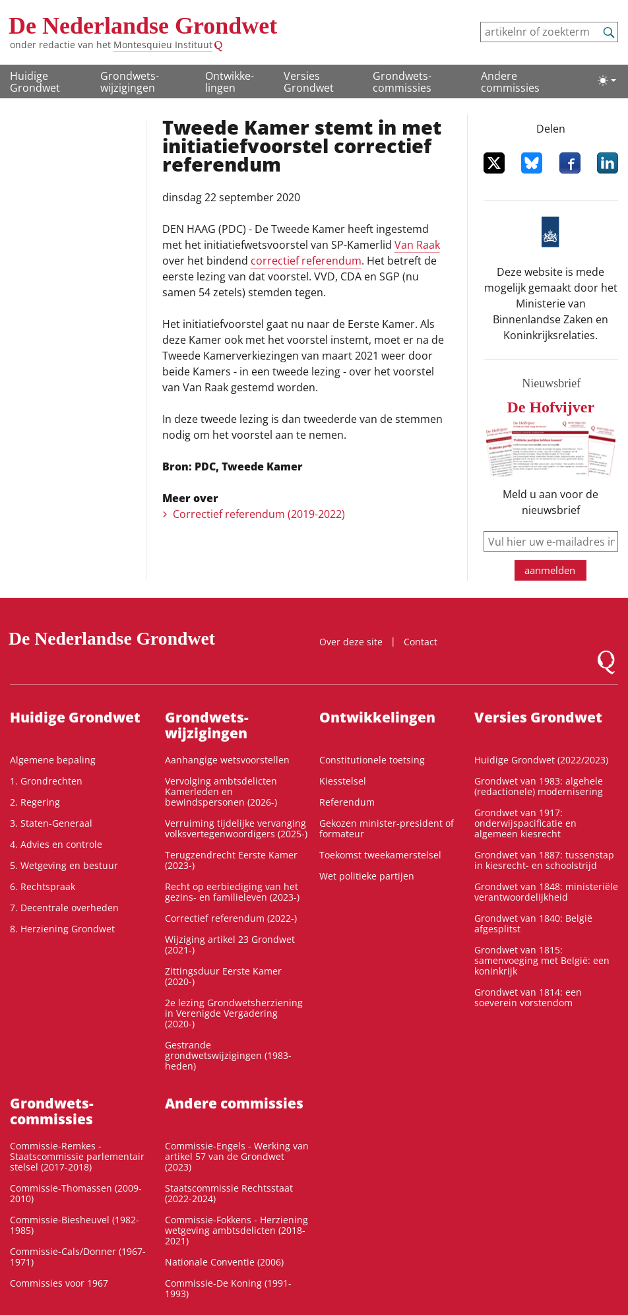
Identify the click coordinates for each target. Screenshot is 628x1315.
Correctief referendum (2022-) (231, 918)
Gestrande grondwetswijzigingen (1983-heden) (228, 1055)
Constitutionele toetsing (372, 760)
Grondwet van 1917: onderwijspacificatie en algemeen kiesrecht (525, 823)
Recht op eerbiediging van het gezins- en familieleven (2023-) (232, 891)
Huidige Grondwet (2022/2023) (541, 760)
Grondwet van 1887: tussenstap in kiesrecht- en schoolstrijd (544, 860)
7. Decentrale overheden (64, 907)
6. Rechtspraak (42, 886)
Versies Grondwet (309, 82)
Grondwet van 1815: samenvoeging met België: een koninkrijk (542, 960)
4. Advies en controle (56, 844)
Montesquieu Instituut (162, 44)
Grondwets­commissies (402, 82)
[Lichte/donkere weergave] (607, 80)
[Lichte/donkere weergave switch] (607, 80)
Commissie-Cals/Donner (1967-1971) (78, 1256)
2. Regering (35, 802)
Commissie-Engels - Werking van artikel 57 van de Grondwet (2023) (237, 1156)
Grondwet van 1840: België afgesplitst (533, 923)
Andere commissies (510, 82)
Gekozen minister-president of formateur (386, 828)
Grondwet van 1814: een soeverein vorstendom (528, 997)
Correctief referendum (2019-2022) (259, 514)
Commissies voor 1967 (59, 1283)
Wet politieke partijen (366, 876)
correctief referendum (306, 260)
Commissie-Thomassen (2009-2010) (76, 1193)
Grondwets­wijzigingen (129, 82)
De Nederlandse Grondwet (143, 26)
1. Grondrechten (46, 781)
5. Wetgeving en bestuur (64, 865)
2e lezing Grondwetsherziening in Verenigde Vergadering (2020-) (234, 1013)
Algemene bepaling (53, 760)
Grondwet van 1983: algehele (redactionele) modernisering (538, 786)
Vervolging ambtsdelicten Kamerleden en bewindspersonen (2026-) (221, 791)
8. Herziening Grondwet (62, 928)
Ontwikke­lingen (229, 82)
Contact (420, 641)
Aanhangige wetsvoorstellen (227, 760)
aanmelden (549, 570)
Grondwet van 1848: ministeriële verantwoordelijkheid (546, 891)
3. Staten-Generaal (51, 823)
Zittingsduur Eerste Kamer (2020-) (223, 976)
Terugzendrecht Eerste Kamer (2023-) (231, 860)
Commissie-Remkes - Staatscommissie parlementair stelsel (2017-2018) (77, 1156)
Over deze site (351, 641)
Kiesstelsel (342, 781)
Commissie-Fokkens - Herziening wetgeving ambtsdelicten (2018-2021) (236, 1230)
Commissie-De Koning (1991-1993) (228, 1288)
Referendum (347, 802)
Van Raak (417, 245)
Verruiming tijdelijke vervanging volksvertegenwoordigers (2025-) (236, 828)
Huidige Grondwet (35, 82)
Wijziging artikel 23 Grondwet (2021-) (230, 944)
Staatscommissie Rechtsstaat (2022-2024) (229, 1193)
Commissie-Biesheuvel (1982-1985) (74, 1224)
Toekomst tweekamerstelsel (380, 855)
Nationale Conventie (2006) (224, 1262)
